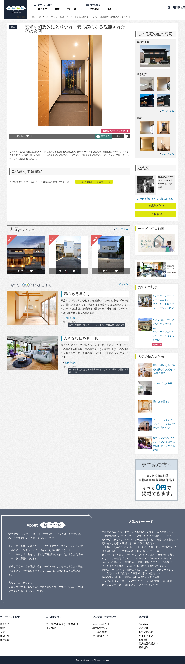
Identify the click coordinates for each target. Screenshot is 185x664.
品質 (2, 632)
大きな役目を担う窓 (81, 338)
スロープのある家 (155, 388)
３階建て (153, 573)
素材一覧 (36, 17)
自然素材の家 (137, 573)
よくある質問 (99, 632)
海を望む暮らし (110, 551)
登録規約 (143, 647)
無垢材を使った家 (134, 577)
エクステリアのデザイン (158, 569)
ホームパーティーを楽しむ (143, 547)
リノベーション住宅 (147, 584)
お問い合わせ (146, 631)
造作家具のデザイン (113, 539)
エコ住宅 (107, 573)
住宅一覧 (71, 9)
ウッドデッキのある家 (132, 532)
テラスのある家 (161, 562)
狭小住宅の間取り (111, 577)
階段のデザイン (110, 569)
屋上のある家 (136, 566)
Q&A (109, 9)
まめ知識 (94, 9)
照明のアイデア (160, 536)
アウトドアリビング (138, 536)
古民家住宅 (168, 547)
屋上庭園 (167, 581)
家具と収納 (144, 562)
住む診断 (5, 640)
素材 (57, 9)
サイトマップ (146, 635)
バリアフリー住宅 (111, 558)
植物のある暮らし (166, 539)
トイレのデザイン (111, 562)
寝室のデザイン (155, 566)
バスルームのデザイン (159, 532)
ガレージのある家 (111, 554)
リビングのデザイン (135, 558)
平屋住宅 (129, 554)
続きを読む (71, 318)
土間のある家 (165, 554)
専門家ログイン (100, 636)
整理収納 (129, 562)
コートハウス (129, 581)
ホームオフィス (150, 551)
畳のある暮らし (77, 294)
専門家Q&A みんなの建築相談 (62, 624)
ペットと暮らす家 (149, 581)
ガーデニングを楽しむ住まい (117, 584)
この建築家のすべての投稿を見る (155, 198)
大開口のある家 (130, 551)
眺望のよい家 (129, 543)
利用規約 (143, 639)
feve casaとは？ (101, 624)
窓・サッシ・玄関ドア (57, 17)
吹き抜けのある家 (131, 569)
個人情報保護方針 (148, 643)
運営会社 (143, 627)
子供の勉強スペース (113, 536)
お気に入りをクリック (114, 130)
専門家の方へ (99, 628)
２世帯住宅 (121, 573)
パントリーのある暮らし (140, 539)
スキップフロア (146, 554)
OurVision (144, 624)
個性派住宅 (146, 543)
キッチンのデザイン (160, 558)
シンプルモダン (110, 581)
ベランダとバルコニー (114, 566)
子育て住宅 (153, 577)
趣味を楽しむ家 (110, 543)
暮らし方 (42, 9)
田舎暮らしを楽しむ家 (114, 547)
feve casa (22, 17)
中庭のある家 (109, 532)
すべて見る (168, 110)
